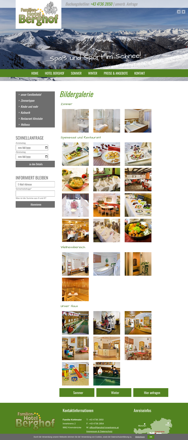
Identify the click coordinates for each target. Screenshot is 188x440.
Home (34, 73)
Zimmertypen (27, 100)
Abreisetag (21, 152)
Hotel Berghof (54, 73)
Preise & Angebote (116, 73)
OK (151, 437)
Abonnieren (36, 204)
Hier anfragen (152, 392)
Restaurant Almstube (31, 118)
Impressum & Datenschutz (99, 431)
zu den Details (36, 164)
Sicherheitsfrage (24, 189)
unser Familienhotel (31, 94)
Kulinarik (25, 112)
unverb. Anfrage (126, 4)
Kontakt (139, 73)
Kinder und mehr (29, 106)
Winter (92, 73)
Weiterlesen (140, 437)
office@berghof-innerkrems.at (104, 427)
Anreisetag (21, 143)
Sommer (76, 73)
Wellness (25, 124)
